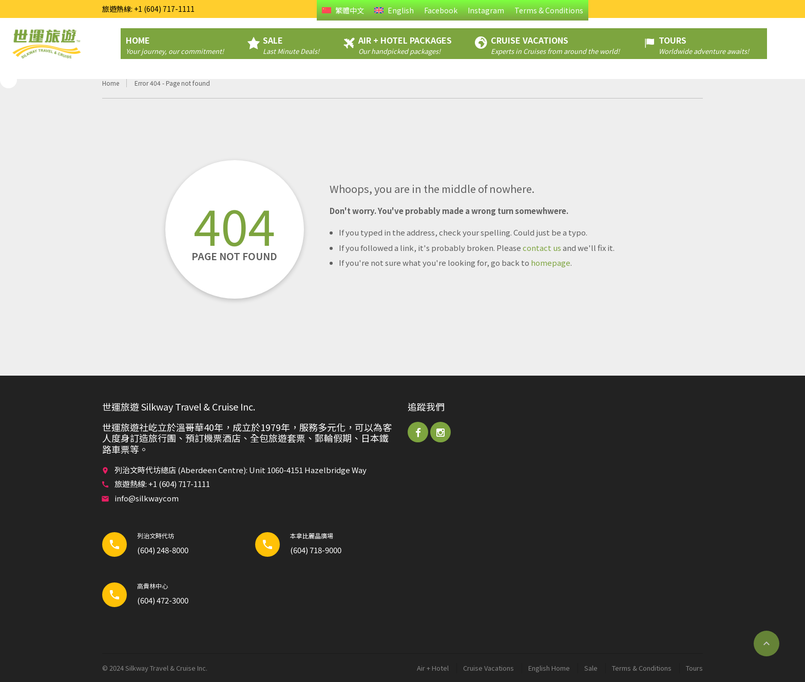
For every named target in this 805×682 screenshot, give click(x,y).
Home (110, 83)
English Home (549, 668)
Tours (694, 668)
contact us (542, 247)
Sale (591, 668)
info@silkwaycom (146, 498)
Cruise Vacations (488, 668)
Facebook (440, 10)
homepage (550, 262)
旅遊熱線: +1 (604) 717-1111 (148, 9)
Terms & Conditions (548, 10)
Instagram (486, 10)
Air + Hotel (433, 668)
